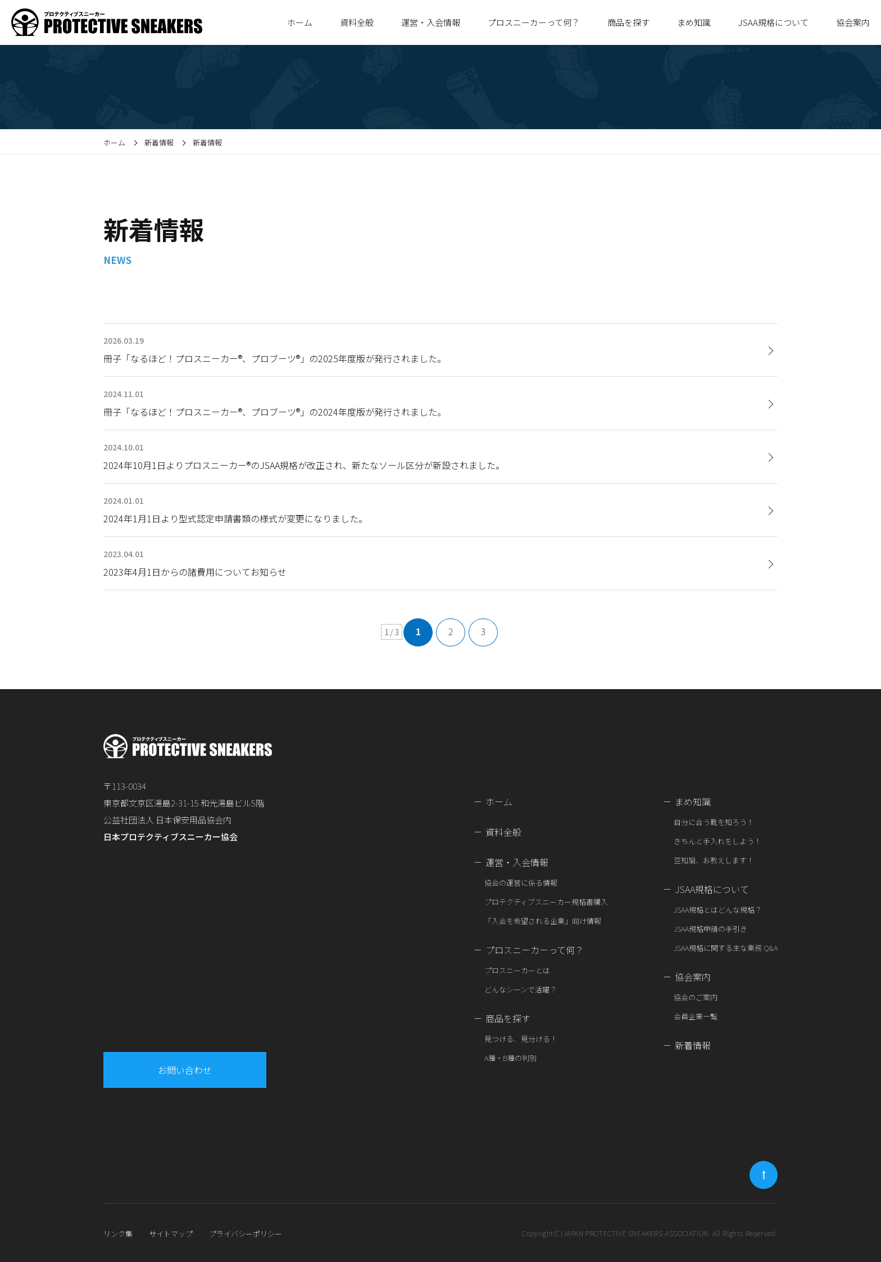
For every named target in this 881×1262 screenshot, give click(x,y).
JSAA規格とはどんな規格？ (718, 909)
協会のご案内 (695, 997)
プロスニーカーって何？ (534, 949)
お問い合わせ (187, 1070)
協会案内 (693, 976)
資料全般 (357, 22)
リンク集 (118, 1233)
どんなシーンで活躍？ (520, 989)
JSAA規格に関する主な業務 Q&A (726, 947)
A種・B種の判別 (510, 1058)
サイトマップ (171, 1233)
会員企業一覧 (695, 1016)
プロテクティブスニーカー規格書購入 (546, 901)
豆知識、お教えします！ (714, 860)
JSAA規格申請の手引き (710, 928)
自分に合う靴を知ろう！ (714, 822)
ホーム (299, 22)
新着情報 (159, 142)
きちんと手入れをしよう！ (717, 841)
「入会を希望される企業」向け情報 (542, 920)
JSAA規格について (712, 889)
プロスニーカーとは (517, 970)
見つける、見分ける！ (520, 1038)
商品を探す (507, 1018)
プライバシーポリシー (245, 1233)
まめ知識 (693, 801)
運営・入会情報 (516, 862)
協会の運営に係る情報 (520, 882)
